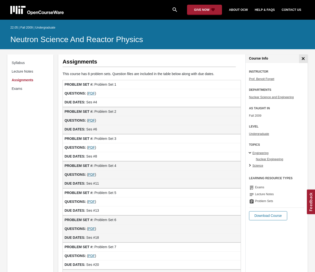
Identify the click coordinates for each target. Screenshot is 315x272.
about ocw (238, 10)
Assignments (22, 80)
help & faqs (265, 10)
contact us (291, 10)
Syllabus (18, 63)
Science (257, 165)
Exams (17, 89)
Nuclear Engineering (269, 159)
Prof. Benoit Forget (261, 79)
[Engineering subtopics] (250, 153)
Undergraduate (259, 134)
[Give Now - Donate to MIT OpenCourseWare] (204, 10)
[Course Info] (303, 58)
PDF (91, 93)
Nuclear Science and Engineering (271, 97)
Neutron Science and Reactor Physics (76, 39)
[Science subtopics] (250, 165)
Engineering (260, 153)
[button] (268, 215)
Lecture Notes (22, 71)
